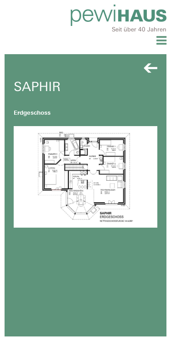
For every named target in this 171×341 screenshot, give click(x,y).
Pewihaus (118, 15)
